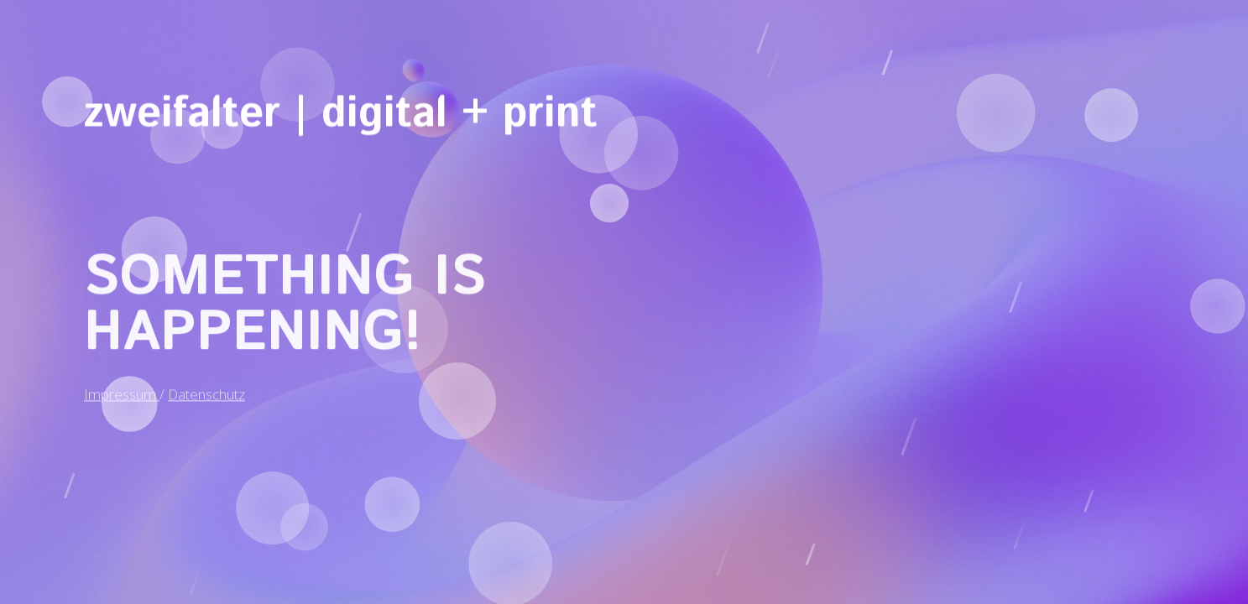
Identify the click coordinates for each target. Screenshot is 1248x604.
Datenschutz (206, 382)
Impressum (121, 382)
